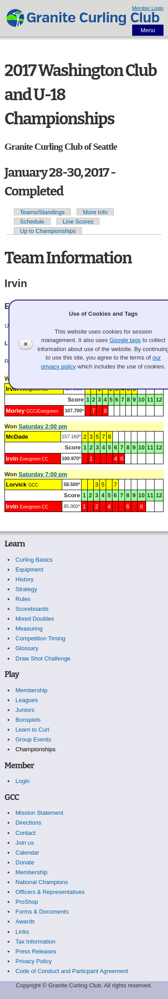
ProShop (27, 901)
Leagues (27, 700)
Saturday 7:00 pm (43, 474)
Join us (25, 842)
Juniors (25, 710)
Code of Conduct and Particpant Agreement (72, 971)
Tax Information (36, 941)
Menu (148, 30)
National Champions (42, 882)
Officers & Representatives (50, 892)
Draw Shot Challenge (43, 658)
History (25, 579)
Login (23, 781)
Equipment (29, 569)
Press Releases (36, 951)
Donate (25, 862)
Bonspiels (28, 719)
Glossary (27, 648)
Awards (25, 921)
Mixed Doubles (35, 618)
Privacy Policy (34, 961)
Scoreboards (32, 608)
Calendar (27, 852)
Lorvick (16, 484)
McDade (17, 436)
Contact (26, 833)
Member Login (148, 8)
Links (22, 931)
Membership (32, 690)
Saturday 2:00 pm (43, 426)
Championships (36, 749)
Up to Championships (48, 231)
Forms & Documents (42, 911)
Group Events (34, 739)
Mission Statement (40, 812)
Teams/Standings (42, 212)
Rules (23, 599)
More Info (95, 212)
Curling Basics (34, 559)
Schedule (32, 221)
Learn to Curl (32, 729)
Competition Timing (40, 638)
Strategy (26, 589)
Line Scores (78, 221)
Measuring (29, 628)
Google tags (125, 340)
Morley (15, 410)
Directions (29, 822)
